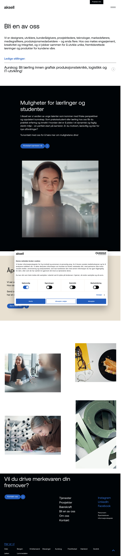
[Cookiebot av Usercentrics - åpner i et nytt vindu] (97, 253)
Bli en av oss (67, 512)
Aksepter (91, 301)
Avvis (31, 301)
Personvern (102, 513)
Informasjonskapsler (105, 519)
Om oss (64, 516)
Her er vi (9, 544)
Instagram (104, 498)
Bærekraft (65, 507)
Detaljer (99, 295)
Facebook (104, 506)
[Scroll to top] (113, 551)
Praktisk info (96, 2)
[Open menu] (113, 6)
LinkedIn (103, 502)
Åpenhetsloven (103, 516)
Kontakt (64, 521)
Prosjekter (65, 503)
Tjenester (65, 498)
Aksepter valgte (61, 301)
